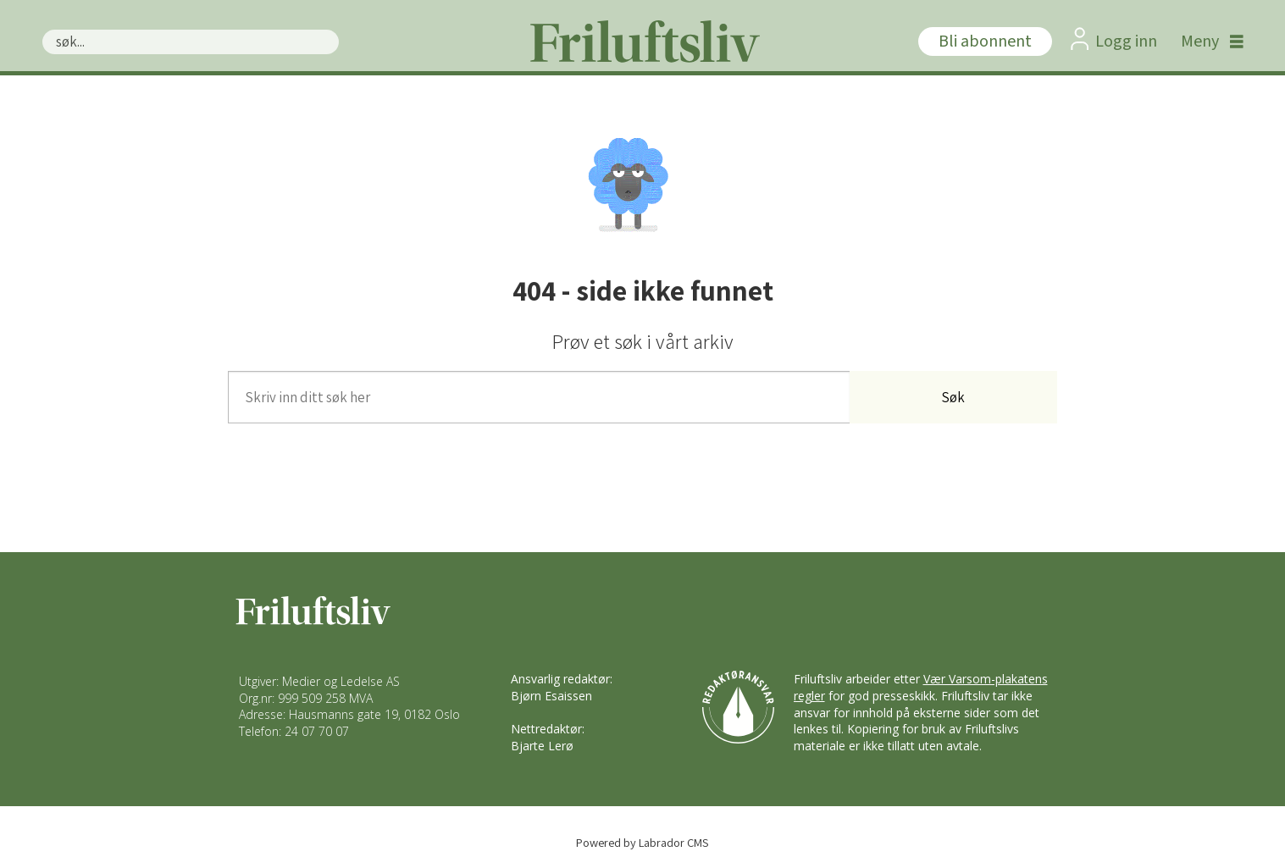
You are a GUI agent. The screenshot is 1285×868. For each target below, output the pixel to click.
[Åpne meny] (1208, 41)
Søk (953, 397)
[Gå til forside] (642, 41)
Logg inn (1126, 41)
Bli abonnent (985, 41)
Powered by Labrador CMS (642, 842)
